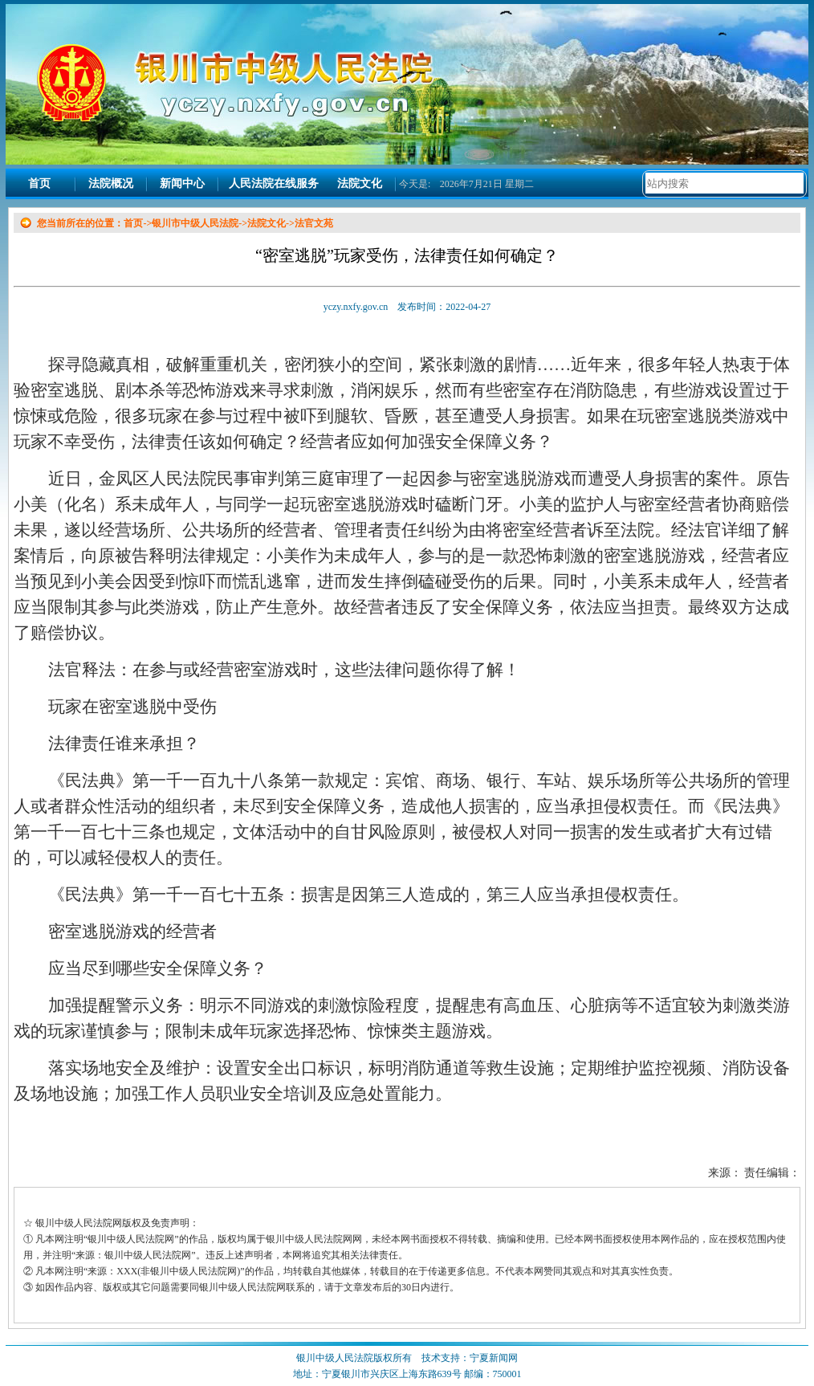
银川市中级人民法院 (195, 223)
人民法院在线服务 (274, 183)
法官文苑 (314, 223)
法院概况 (110, 183)
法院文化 (359, 183)
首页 (39, 183)
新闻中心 (182, 183)
